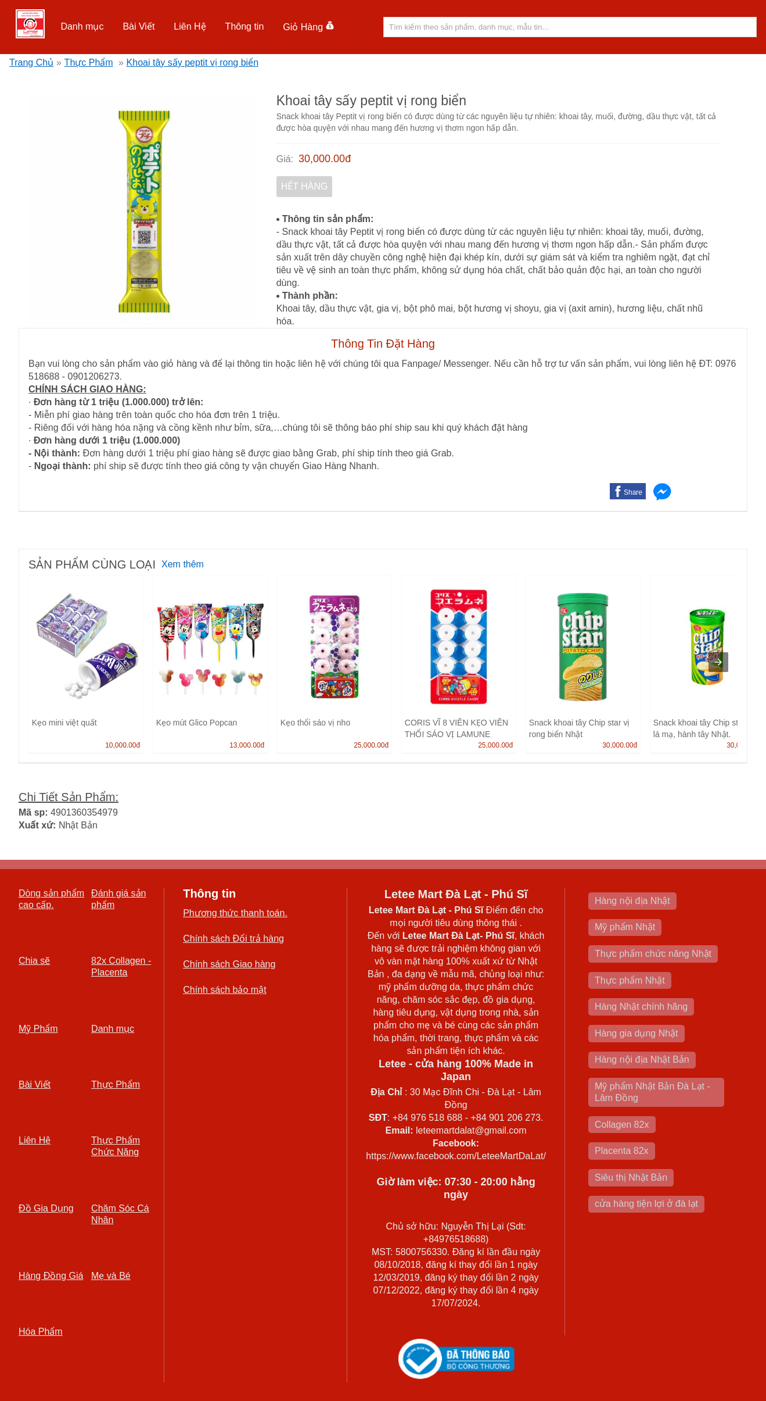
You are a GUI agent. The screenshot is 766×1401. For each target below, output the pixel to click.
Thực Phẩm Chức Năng (115, 1146)
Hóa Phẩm (41, 1331)
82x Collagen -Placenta (121, 966)
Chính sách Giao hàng (229, 964)
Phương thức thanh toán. (235, 913)
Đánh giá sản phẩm (118, 899)
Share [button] (633, 492)
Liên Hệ (190, 26)
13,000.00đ (246, 745)
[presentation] (718, 662)
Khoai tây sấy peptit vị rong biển (192, 62)
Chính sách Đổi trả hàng (233, 938)
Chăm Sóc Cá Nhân (120, 1214)
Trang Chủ (31, 62)
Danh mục (81, 26)
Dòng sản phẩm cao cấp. (51, 899)
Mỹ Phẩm (38, 1029)
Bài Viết (138, 26)
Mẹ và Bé (111, 1276)
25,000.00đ (371, 745)
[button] (82, 26)
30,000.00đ (325, 159)
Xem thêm (182, 564)
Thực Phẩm (88, 62)
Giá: (284, 159)
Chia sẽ (34, 961)
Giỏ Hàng (309, 27)
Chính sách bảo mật (224, 990)
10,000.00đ (122, 745)
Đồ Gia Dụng (46, 1208)
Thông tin (244, 26)
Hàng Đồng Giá (51, 1276)
